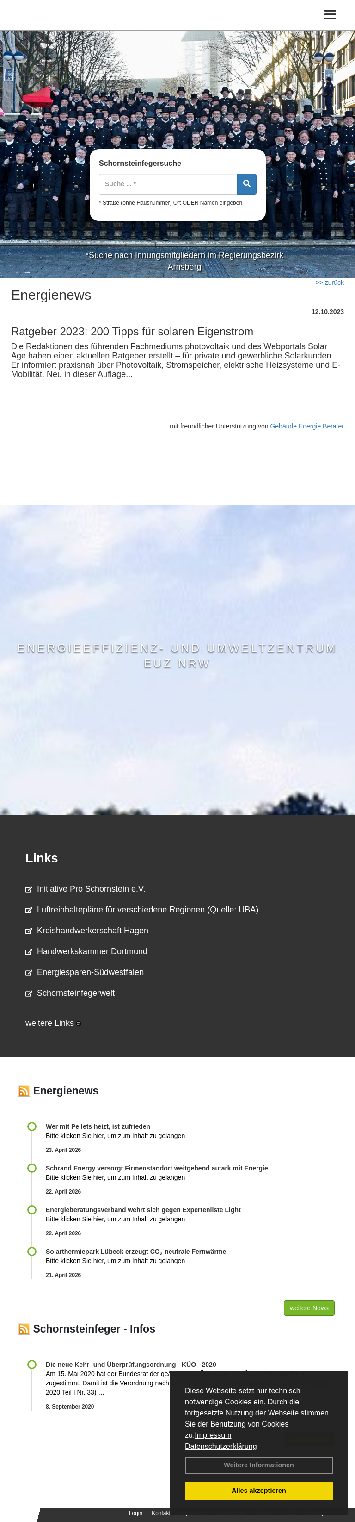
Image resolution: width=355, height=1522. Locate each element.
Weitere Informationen (259, 1465)
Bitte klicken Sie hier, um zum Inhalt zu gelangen (115, 1135)
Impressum (213, 1435)
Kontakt (161, 1513)
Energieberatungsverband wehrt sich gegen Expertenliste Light (143, 1210)
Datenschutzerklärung (221, 1446)
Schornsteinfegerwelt (70, 993)
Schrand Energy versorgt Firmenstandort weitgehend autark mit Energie (157, 1168)
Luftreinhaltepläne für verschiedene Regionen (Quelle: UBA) (141, 909)
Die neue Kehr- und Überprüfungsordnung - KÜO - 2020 (131, 1364)
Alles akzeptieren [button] (259, 1490)
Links (41, 858)
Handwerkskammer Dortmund (86, 951)
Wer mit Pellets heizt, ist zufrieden (98, 1126)
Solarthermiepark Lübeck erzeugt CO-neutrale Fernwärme (136, 1251)
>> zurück (330, 282)
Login (135, 1513)
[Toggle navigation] (330, 15)
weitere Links (53, 1023)
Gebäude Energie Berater (307, 426)
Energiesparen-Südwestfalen (84, 972)
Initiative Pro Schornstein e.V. (85, 888)
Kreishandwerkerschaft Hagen (86, 930)
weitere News (309, 1308)
